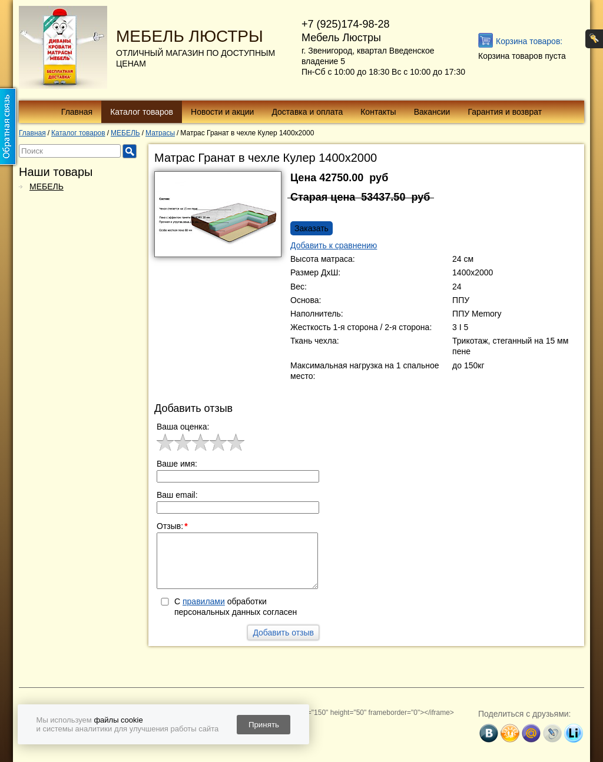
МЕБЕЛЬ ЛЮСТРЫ (189, 36)
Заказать (311, 228)
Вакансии (432, 112)
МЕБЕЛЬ (46, 186)
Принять (264, 724)
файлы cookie (118, 720)
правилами (204, 601)
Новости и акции (222, 112)
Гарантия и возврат (505, 112)
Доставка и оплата (307, 112)
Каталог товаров (141, 112)
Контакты (378, 112)
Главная (76, 112)
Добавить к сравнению (333, 245)
